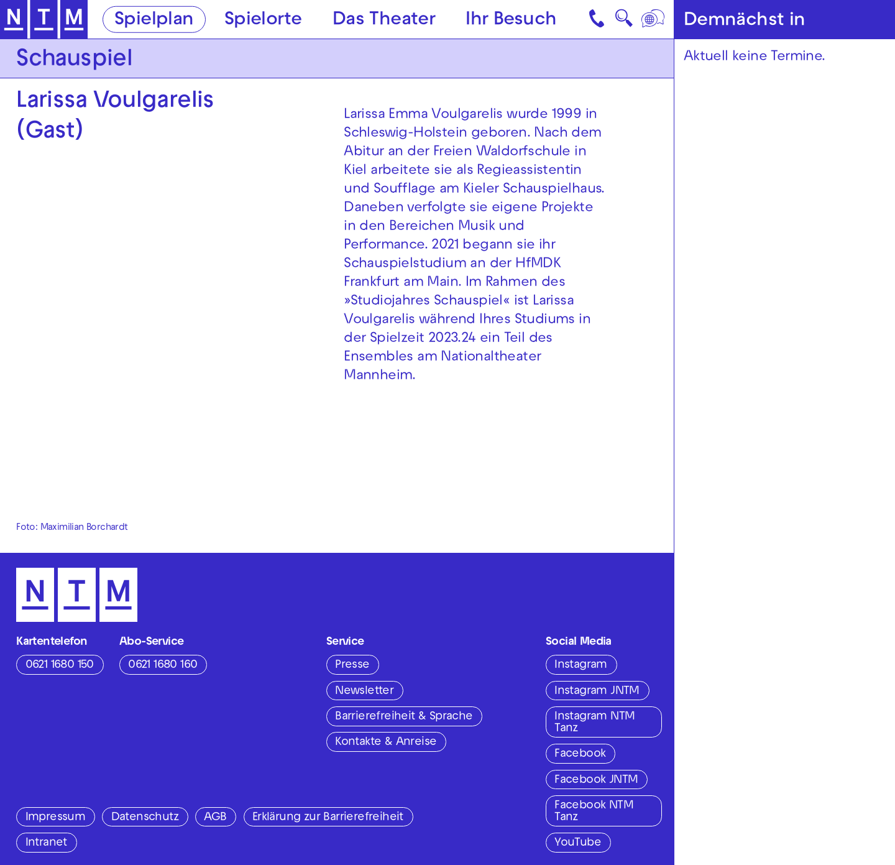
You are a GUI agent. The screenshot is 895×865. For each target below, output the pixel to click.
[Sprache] (654, 19)
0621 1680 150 (59, 665)
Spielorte (263, 20)
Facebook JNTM (596, 780)
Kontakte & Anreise (385, 742)
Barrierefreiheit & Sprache (403, 717)
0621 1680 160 (162, 665)
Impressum (55, 817)
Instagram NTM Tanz (594, 722)
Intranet (46, 843)
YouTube (577, 843)
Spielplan (154, 20)
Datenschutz (144, 817)
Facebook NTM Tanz (593, 811)
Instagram (580, 665)
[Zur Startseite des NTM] (44, 19)
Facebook (579, 754)
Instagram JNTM (597, 691)
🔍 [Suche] (623, 22)
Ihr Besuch (511, 20)
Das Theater (384, 20)
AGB (215, 817)
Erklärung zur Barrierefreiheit (327, 817)
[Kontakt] (597, 19)
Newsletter (364, 691)
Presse (352, 665)
